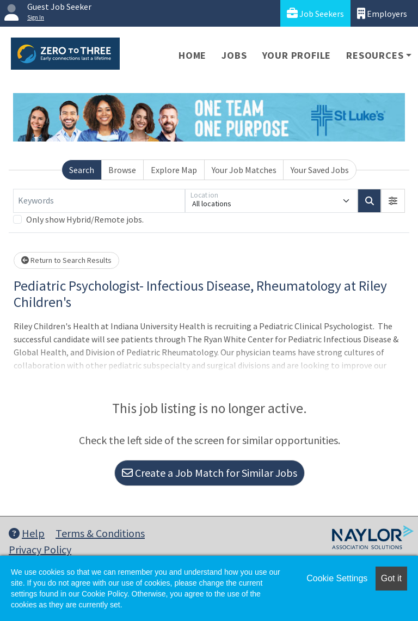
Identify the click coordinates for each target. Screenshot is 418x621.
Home (192, 55)
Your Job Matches (244, 169)
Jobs (234, 55)
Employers (382, 13)
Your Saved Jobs (320, 169)
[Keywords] (99, 201)
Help (27, 533)
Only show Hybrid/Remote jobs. (85, 219)
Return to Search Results (66, 260)
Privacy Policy (40, 549)
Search (81, 169)
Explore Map (174, 169)
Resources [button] (374, 55)
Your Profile (296, 55)
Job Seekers (315, 13)
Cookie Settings (336, 578)
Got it (391, 578)
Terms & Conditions (100, 533)
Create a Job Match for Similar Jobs (209, 472)
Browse (122, 169)
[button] (393, 201)
